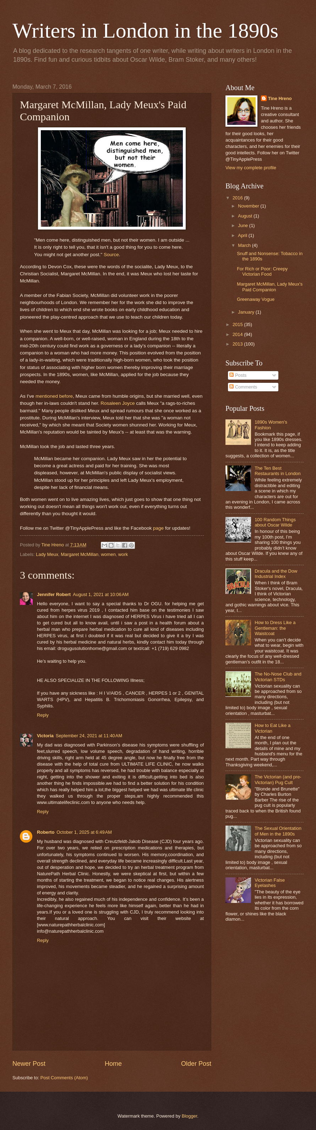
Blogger (189, 1116)
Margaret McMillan (79, 554)
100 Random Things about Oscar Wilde (275, 522)
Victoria (45, 735)
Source (111, 254)
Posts (237, 375)
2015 (238, 324)
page (158, 528)
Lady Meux (47, 554)
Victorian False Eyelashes (270, 882)
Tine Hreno (280, 98)
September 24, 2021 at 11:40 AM (89, 735)
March (245, 245)
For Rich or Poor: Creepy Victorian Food (262, 271)
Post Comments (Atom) (64, 1077)
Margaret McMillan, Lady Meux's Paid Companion (270, 286)
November (249, 206)
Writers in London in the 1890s (145, 30)
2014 (238, 334)
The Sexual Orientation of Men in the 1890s (278, 831)
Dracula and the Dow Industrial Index (276, 573)
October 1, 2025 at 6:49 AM (84, 832)
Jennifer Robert (54, 594)
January (246, 312)
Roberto (45, 832)
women (108, 554)
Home (113, 1063)
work (123, 554)
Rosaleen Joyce (117, 403)
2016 (238, 197)
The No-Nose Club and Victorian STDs (278, 676)
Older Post (196, 1063)
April (243, 235)
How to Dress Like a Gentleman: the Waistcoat (275, 628)
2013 (238, 344)
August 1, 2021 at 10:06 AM (101, 594)
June (243, 225)
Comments (243, 387)
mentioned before (54, 396)
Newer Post (28, 1063)
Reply (43, 715)
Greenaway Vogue (255, 299)
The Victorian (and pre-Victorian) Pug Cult (278, 779)
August (246, 216)
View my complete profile (250, 167)
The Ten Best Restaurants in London (278, 470)
